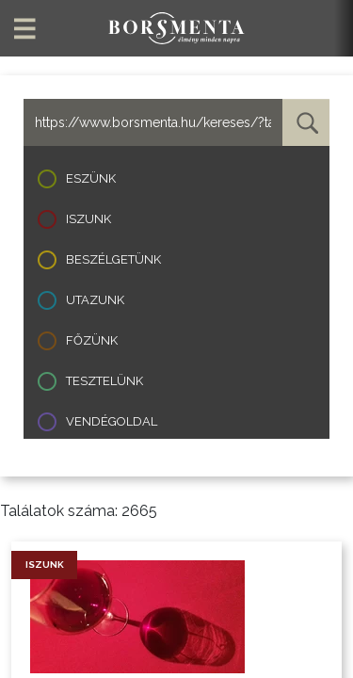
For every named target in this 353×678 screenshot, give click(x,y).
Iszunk (88, 219)
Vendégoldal (111, 421)
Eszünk (91, 178)
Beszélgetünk (113, 259)
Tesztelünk (104, 381)
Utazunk (95, 300)
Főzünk (92, 340)
